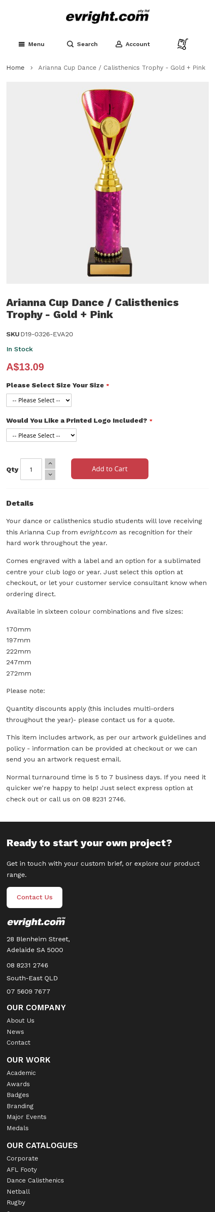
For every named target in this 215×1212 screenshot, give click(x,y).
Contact (18, 1042)
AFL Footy (22, 1169)
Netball (18, 1191)
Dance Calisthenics (35, 1180)
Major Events (27, 1117)
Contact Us (34, 897)
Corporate (22, 1158)
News (15, 1032)
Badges (18, 1095)
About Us (21, 1020)
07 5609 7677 (28, 991)
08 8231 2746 (27, 965)
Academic (21, 1073)
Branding (20, 1106)
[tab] (107, 505)
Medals (18, 1128)
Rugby (16, 1202)
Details (20, 503)
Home (15, 67)
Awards (18, 1084)
